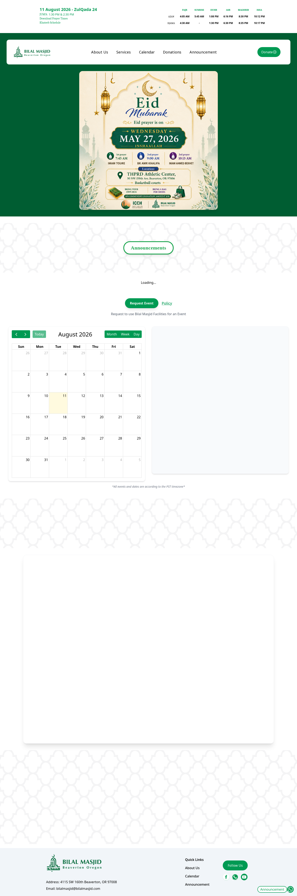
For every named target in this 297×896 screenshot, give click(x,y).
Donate (267, 52)
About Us (99, 52)
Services (123, 52)
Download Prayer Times (54, 18)
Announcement (272, 889)
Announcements (148, 248)
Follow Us (235, 865)
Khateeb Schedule (50, 22)
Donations (172, 52)
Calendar (147, 52)
